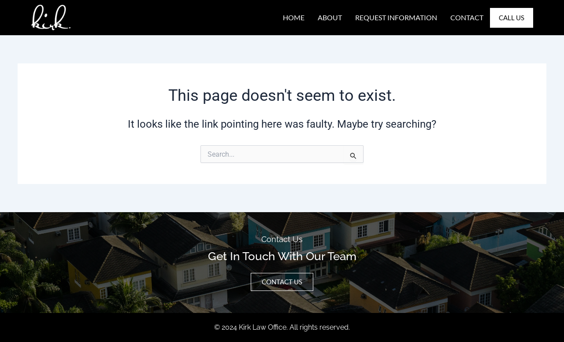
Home (293, 17)
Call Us (511, 18)
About (330, 17)
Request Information (396, 17)
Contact (466, 17)
